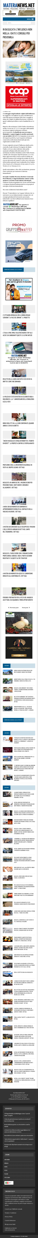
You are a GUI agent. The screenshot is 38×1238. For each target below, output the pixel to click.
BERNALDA (6, 1163)
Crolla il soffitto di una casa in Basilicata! (23, 972)
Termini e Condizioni (10, 1213)
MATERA (5, 1166)
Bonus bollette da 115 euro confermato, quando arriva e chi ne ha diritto (18, 1135)
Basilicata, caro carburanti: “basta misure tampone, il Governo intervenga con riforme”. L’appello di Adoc (24, 689)
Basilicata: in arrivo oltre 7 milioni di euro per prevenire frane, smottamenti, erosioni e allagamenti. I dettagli (17, 485)
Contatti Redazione (10, 1220)
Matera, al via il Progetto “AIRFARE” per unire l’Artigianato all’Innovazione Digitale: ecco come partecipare (24, 1080)
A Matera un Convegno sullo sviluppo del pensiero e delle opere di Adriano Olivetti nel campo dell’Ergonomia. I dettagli (19, 529)
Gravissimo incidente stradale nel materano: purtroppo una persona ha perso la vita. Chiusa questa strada (24, 821)
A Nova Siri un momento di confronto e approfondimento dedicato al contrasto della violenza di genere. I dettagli (17, 509)
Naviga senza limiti (10, 1224)
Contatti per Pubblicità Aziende (13, 1209)
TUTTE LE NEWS (7, 1177)
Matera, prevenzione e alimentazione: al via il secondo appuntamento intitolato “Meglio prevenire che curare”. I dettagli (24, 1001)
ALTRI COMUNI (7, 1159)
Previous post (13, 607)
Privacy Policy (9, 1216)
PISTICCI (5, 1170)
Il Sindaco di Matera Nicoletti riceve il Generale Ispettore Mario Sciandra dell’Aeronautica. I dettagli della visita (24, 982)
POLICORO (6, 1174)
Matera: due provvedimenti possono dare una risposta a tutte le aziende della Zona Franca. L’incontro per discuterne (24, 1053)
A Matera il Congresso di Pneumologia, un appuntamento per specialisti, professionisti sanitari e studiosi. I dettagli (23, 1010)
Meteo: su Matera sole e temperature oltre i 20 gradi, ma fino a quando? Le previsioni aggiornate (24, 758)
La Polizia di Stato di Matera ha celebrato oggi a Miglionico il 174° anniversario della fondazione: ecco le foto (18, 399)
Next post (26, 607)
